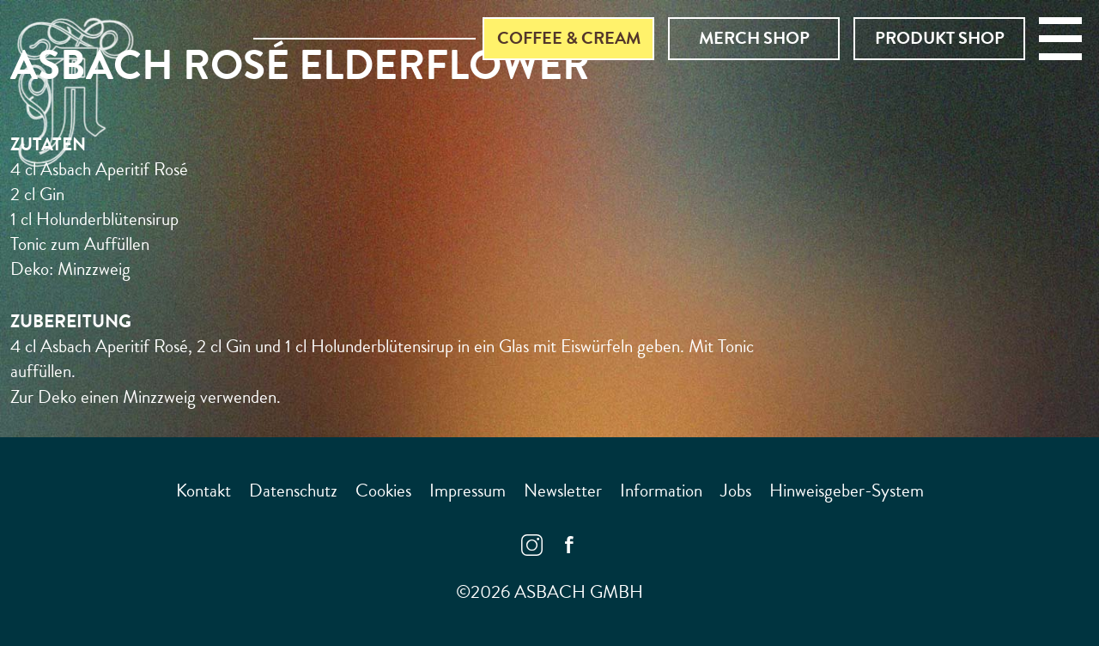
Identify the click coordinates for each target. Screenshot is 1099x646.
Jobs (735, 490)
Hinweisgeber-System (846, 490)
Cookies (383, 490)
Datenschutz (293, 490)
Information (661, 490)
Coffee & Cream (569, 38)
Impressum (467, 490)
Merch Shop (754, 38)
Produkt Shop (940, 38)
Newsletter (563, 490)
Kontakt (203, 490)
